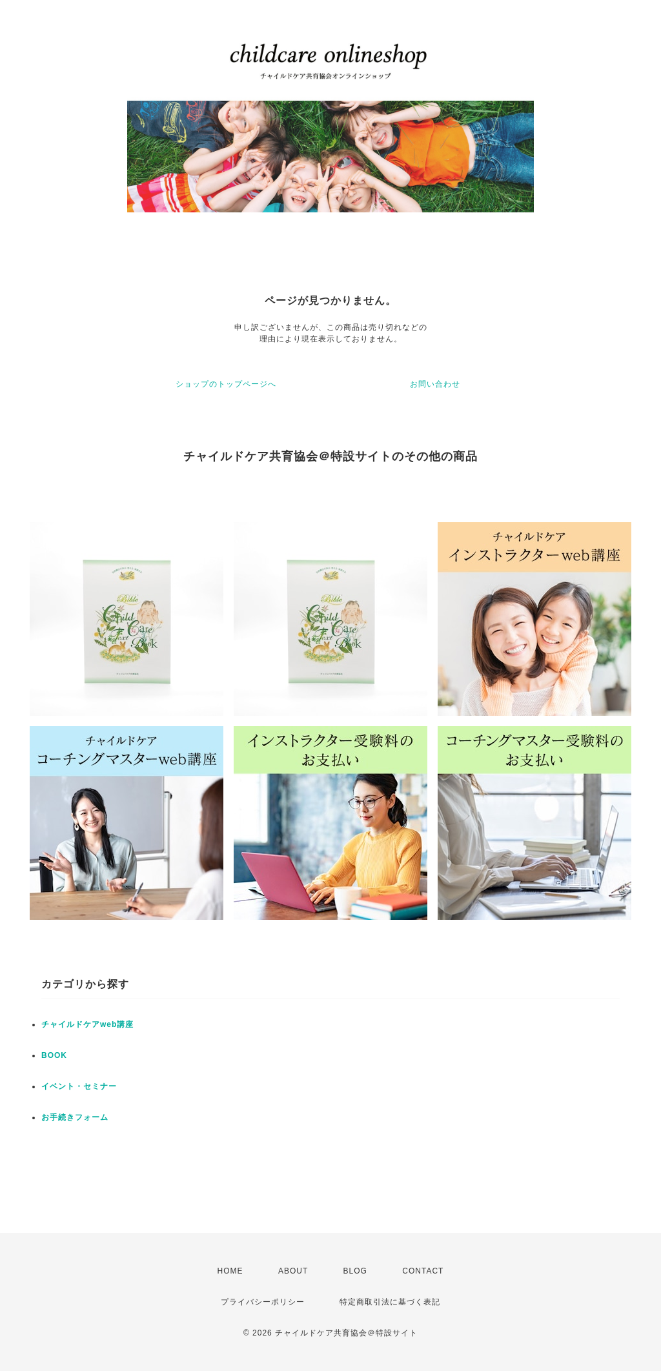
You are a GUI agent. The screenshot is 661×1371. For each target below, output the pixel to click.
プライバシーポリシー (263, 1301)
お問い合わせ (435, 384)
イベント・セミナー (79, 1086)
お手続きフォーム (74, 1117)
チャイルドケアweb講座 (87, 1024)
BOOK (54, 1055)
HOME (230, 1270)
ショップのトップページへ (226, 384)
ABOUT (293, 1270)
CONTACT (422, 1270)
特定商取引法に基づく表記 (390, 1301)
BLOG (355, 1270)
